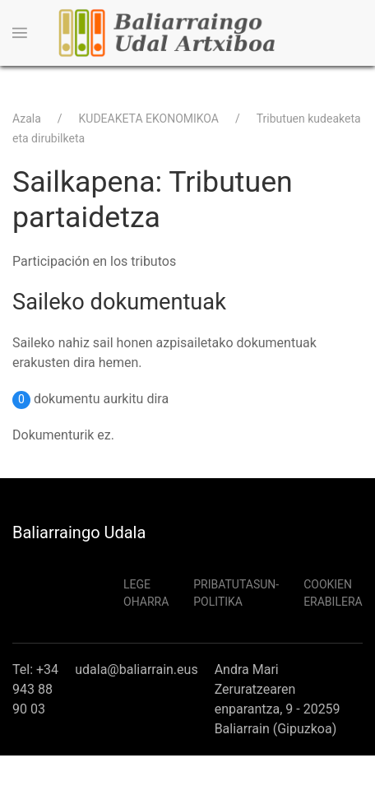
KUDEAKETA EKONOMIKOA (149, 118)
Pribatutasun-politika (236, 593)
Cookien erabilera (333, 593)
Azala (26, 118)
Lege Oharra (146, 593)
